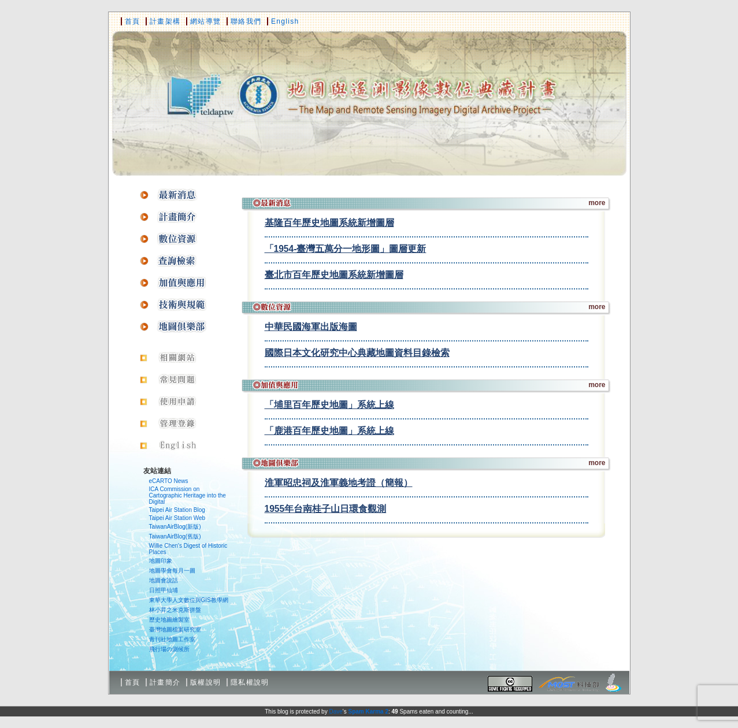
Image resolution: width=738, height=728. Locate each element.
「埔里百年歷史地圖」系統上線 (329, 405)
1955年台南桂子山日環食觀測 (326, 509)
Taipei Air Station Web (177, 518)
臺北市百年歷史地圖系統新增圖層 (334, 275)
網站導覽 (205, 21)
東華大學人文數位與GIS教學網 (188, 600)
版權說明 (205, 682)
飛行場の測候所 (169, 649)
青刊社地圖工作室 (172, 639)
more (596, 203)
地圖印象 (160, 561)
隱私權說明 (250, 682)
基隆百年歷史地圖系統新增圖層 (329, 223)
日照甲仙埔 (163, 590)
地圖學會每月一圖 (172, 570)
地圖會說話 (163, 580)
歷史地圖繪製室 (169, 619)
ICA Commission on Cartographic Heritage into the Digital (187, 495)
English (285, 21)
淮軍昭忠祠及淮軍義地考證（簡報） (339, 483)
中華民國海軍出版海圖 (311, 327)
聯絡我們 (246, 21)
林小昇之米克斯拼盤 (175, 610)
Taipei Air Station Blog (177, 510)
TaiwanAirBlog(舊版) (175, 536)
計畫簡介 (165, 682)
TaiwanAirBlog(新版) (175, 526)
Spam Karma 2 (368, 711)
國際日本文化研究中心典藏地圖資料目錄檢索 (357, 353)
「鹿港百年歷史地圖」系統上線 (329, 431)
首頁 (132, 21)
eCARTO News (168, 481)
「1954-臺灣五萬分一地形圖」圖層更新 (346, 249)
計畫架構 (165, 21)
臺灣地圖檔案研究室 (175, 629)
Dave (335, 711)
